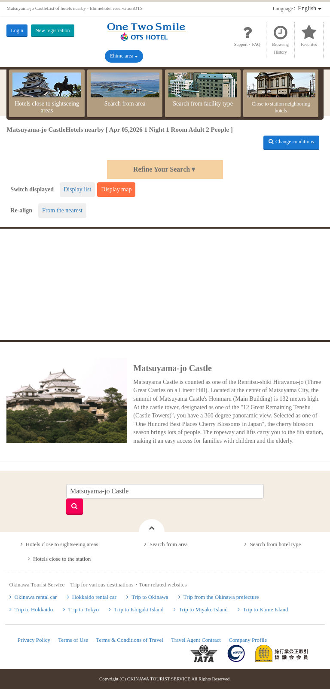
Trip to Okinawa (149, 597)
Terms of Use (73, 640)
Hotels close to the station (62, 559)
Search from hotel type (275, 544)
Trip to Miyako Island (203, 609)
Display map (116, 189)
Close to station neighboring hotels (281, 93)
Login (17, 30)
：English (297, 8)
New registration (52, 30)
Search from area (125, 90)
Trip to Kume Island (265, 609)
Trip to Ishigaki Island (138, 609)
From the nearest (62, 210)
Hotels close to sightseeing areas (46, 93)
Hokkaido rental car (94, 597)
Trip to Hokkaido (34, 609)
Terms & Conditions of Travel (129, 640)
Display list (77, 189)
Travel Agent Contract (196, 640)
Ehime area (124, 56)
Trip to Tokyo (83, 609)
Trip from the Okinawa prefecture (221, 597)
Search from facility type (202, 90)
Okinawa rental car (36, 597)
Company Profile (248, 640)
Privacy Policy (34, 640)
